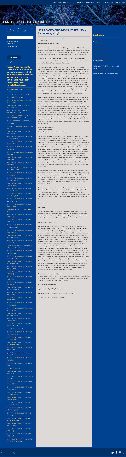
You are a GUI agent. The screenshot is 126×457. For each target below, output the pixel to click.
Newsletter (63, 2)
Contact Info (120, 2)
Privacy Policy (11, 62)
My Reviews (90, 2)
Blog (98, 2)
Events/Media (108, 2)
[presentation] (20, 51)
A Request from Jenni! (13, 369)
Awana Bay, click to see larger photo (64, 38)
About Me (80, 2)
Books (72, 2)
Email (9, 34)
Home (54, 2)
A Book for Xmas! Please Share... (16, 329)
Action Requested (12, 41)
